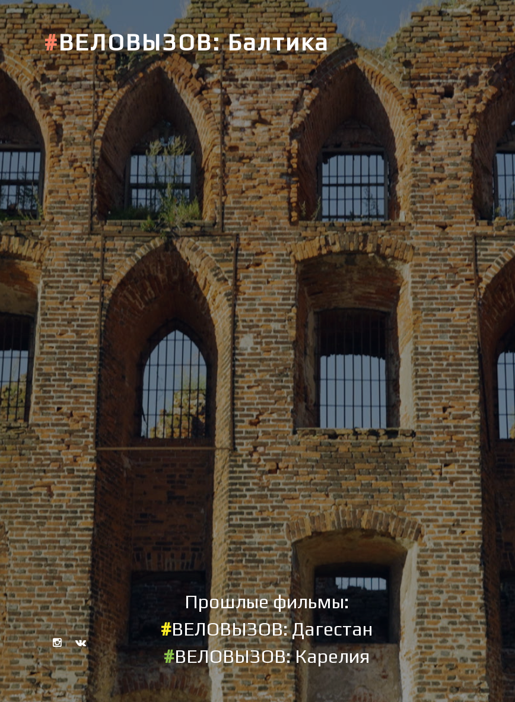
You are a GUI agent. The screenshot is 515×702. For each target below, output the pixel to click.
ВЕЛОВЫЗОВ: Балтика (186, 42)
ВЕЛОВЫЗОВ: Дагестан (266, 629)
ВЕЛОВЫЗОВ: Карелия (266, 656)
